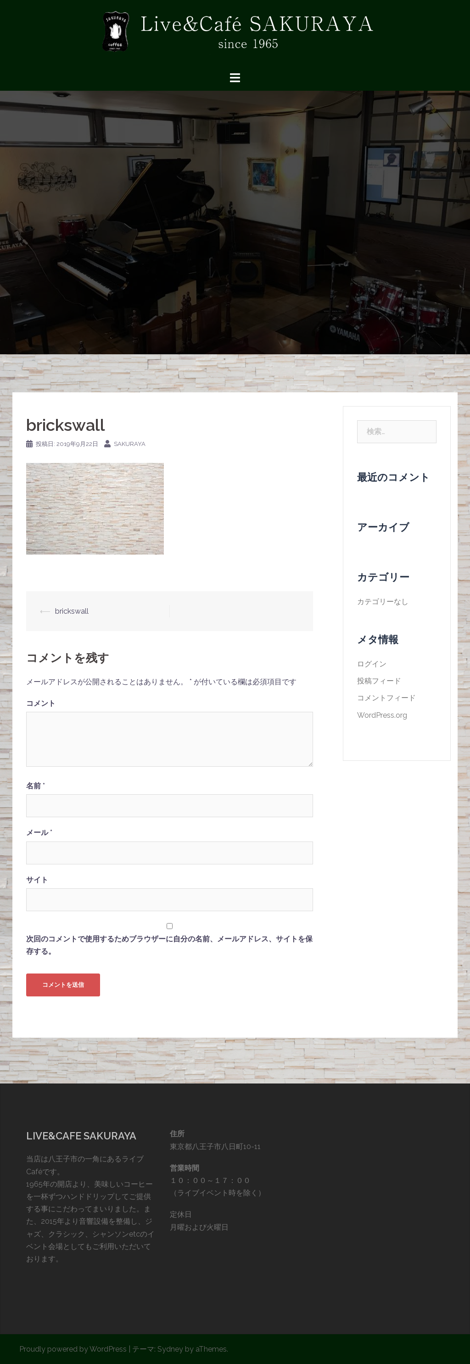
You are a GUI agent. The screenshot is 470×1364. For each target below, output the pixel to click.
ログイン (371, 664)
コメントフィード (386, 697)
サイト (37, 879)
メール (39, 832)
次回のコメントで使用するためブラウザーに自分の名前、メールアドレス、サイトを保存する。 (169, 945)
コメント (41, 703)
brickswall (72, 611)
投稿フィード (379, 680)
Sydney (170, 1349)
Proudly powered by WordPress (73, 1349)
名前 (35, 785)
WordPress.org (382, 715)
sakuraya (129, 443)
